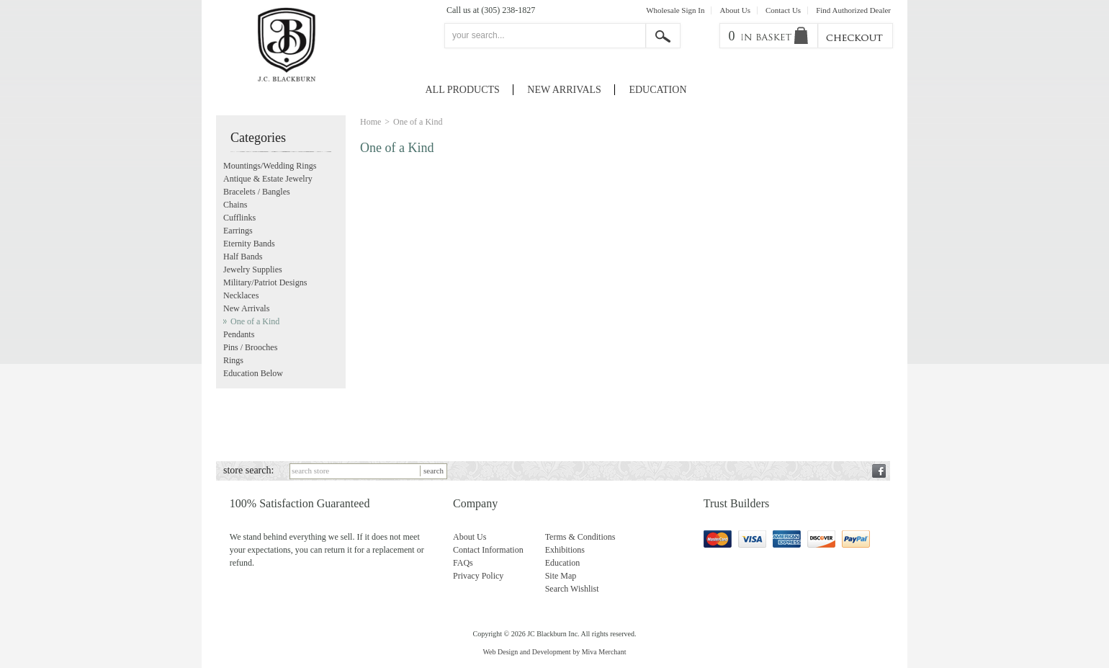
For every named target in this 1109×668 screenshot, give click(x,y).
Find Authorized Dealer (853, 10)
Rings (233, 360)
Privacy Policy (478, 576)
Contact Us (783, 10)
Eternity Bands (249, 244)
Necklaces (241, 295)
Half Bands (242, 256)
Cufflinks (239, 218)
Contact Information (488, 550)
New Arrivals (564, 89)
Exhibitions (565, 550)
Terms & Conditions (580, 537)
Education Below (253, 373)
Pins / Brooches (250, 347)
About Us (734, 10)
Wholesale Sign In (675, 10)
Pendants (238, 334)
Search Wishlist (572, 589)
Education (657, 89)
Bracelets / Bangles (256, 192)
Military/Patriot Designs (265, 282)
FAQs (463, 563)
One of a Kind (254, 321)
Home (370, 122)
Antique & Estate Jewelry (268, 179)
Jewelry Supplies (252, 269)
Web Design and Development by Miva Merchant (554, 652)
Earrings (238, 231)
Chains (235, 205)
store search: (248, 470)
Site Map (561, 576)
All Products (463, 89)
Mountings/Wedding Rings (269, 166)
